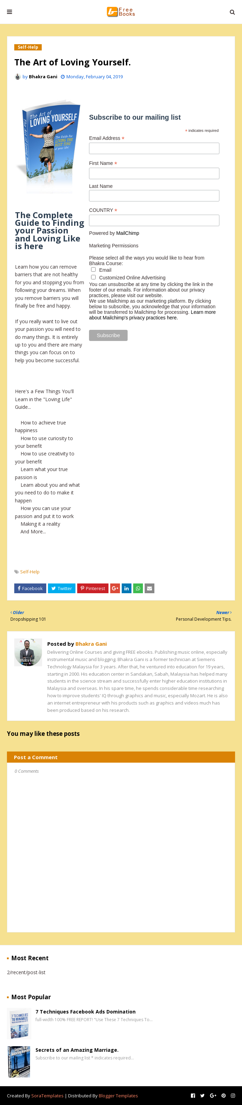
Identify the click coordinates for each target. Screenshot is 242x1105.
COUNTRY (103, 210)
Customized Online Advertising (128, 277)
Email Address (106, 138)
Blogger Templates (118, 1095)
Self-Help (30, 572)
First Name (103, 163)
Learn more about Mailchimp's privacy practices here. (152, 314)
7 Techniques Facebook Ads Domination (85, 1011)
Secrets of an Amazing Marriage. (77, 1050)
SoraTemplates (47, 1095)
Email (101, 270)
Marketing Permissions (113, 245)
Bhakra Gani (43, 76)
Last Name (101, 186)
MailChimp (127, 233)
